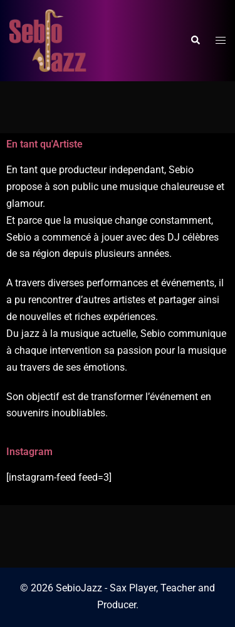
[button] (195, 41)
